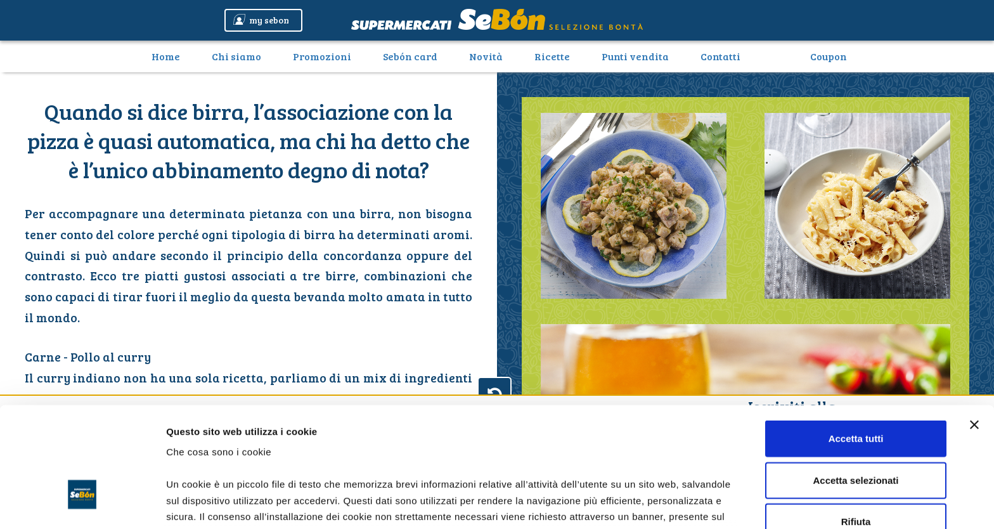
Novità (486, 56)
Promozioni (322, 56)
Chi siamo (236, 56)
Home (171, 56)
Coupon (828, 56)
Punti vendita (635, 56)
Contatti (720, 56)
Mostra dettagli (667, 504)
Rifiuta (856, 428)
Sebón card (410, 56)
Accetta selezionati (855, 386)
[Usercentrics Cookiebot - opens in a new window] (82, 504)
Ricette (552, 56)
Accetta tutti (856, 345)
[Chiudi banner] (974, 331)
